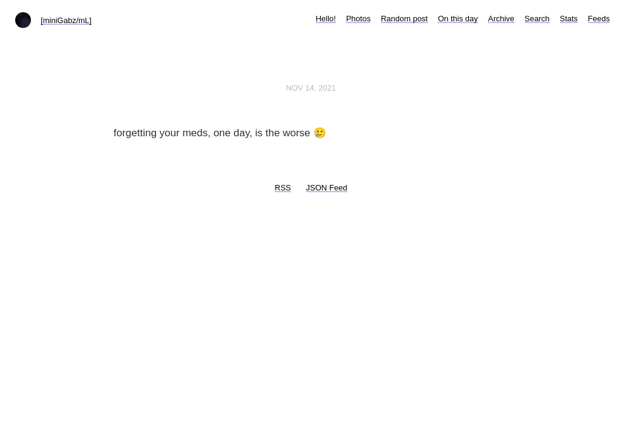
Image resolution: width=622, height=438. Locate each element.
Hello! (326, 18)
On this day (458, 18)
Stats (569, 18)
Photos (358, 18)
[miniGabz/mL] (66, 20)
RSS (283, 187)
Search (537, 18)
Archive (501, 18)
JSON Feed (326, 187)
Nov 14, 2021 (311, 87)
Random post (404, 18)
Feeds (599, 18)
